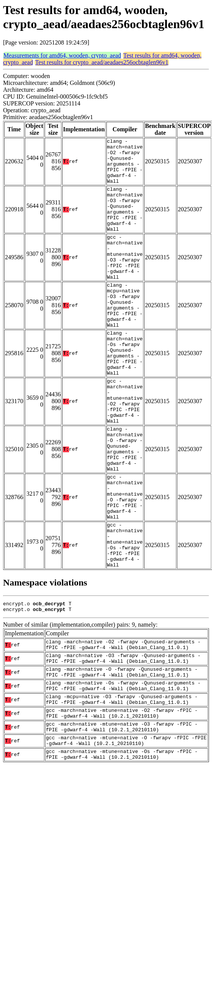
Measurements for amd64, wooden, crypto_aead (62, 55)
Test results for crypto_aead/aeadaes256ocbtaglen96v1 (101, 62)
